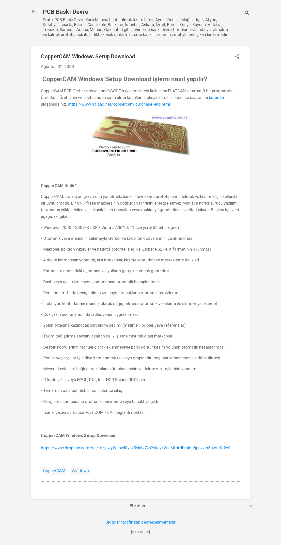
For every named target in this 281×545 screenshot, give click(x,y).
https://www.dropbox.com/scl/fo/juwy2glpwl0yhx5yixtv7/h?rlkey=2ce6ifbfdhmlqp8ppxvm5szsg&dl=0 (137, 447)
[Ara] (247, 13)
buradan (216, 97)
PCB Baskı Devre (65, 11)
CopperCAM (54, 470)
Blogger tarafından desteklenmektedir (141, 522)
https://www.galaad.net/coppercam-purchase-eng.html (119, 104)
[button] (237, 57)
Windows (80, 470)
